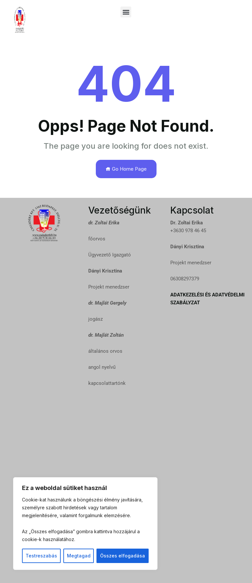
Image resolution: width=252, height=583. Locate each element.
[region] (85, 523)
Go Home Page (126, 169)
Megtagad (79, 555)
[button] (125, 12)
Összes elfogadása (122, 555)
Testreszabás (41, 555)
